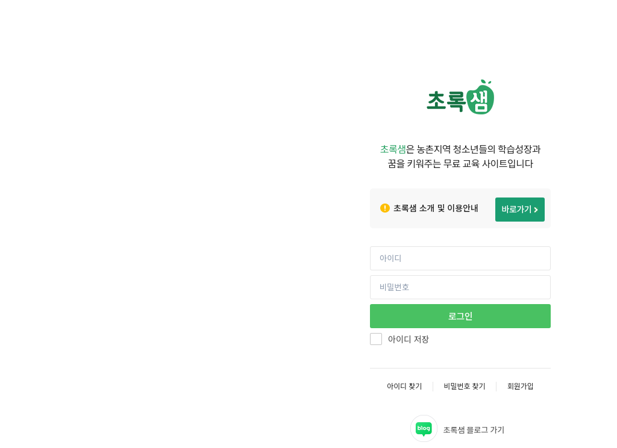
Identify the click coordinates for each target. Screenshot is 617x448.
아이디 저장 (408, 339)
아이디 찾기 (404, 386)
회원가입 (520, 386)
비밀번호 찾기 (464, 386)
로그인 (460, 316)
